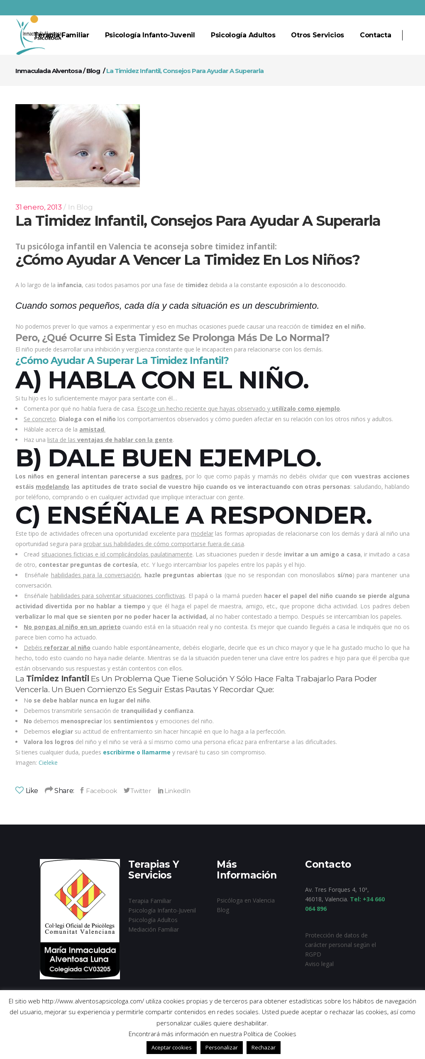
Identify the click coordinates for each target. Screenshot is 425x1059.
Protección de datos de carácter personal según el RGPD (340, 944)
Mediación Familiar (153, 929)
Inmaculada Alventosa (48, 71)
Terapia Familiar (149, 901)
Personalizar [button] (221, 1047)
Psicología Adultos (153, 920)
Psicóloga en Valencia (246, 900)
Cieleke (48, 762)
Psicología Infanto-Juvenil (162, 910)
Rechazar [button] (264, 1047)
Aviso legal (319, 964)
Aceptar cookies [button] (171, 1047)
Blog (93, 71)
